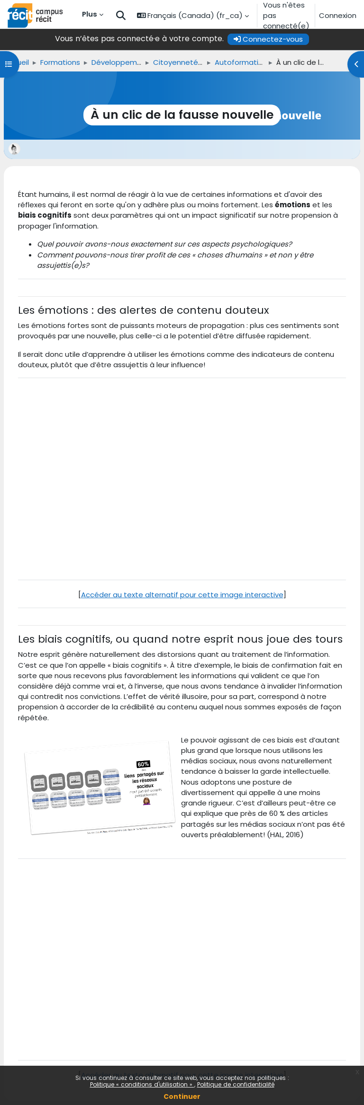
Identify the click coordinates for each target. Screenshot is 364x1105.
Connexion (337, 15)
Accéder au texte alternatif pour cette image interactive (182, 595)
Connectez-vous (268, 39)
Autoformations (243, 62)
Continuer (182, 1096)
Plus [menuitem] (89, 14)
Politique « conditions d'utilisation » (142, 1084)
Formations (60, 62)
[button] (121, 16)
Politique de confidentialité (235, 1084)
